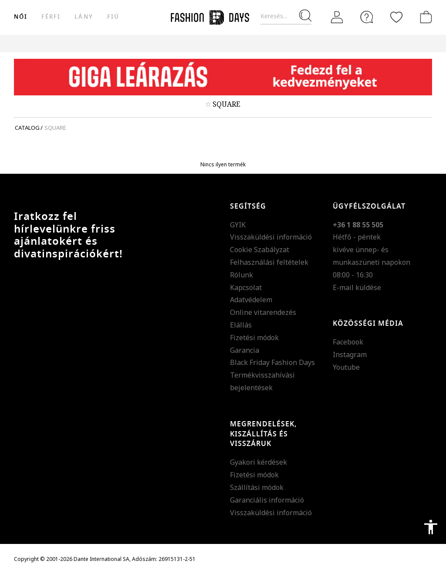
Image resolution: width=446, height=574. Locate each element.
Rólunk (241, 275)
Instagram (350, 354)
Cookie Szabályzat (259, 249)
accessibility (430, 527)
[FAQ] (366, 17)
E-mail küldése (357, 287)
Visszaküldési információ (271, 237)
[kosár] (424, 17)
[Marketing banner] (223, 77)
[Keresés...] (285, 16)
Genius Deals (310, 43)
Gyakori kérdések (258, 462)
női (20, 17)
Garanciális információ (267, 500)
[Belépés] (337, 17)
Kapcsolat (246, 287)
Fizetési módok (254, 337)
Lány (83, 17)
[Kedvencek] (396, 17)
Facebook (348, 342)
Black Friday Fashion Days (272, 362)
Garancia (244, 350)
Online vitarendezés (263, 312)
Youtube (346, 367)
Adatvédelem (251, 299)
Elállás (241, 325)
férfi (51, 17)
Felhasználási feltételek (269, 262)
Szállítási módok (257, 487)
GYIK (238, 225)
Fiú (113, 17)
